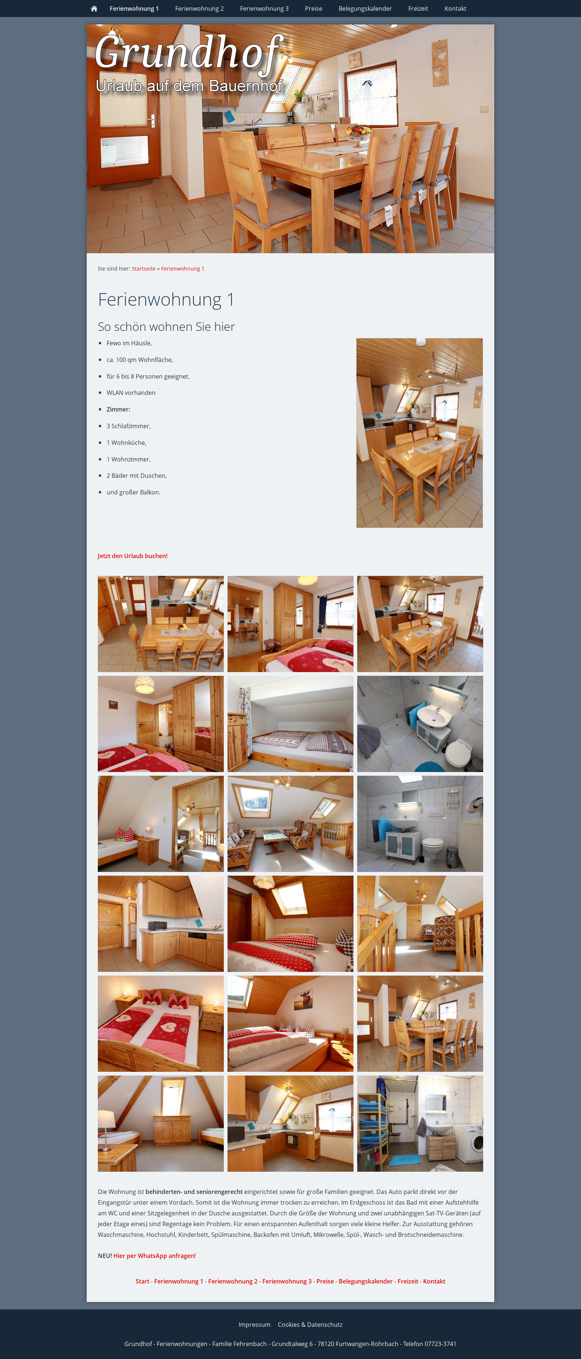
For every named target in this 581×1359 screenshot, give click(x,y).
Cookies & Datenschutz (310, 1325)
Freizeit (408, 1281)
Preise (325, 1281)
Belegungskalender (366, 1281)
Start (142, 1281)
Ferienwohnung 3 (287, 1281)
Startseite (144, 268)
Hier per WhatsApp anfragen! (154, 1256)
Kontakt (434, 1281)
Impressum (254, 1325)
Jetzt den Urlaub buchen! (132, 556)
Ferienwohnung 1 (183, 268)
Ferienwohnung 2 (233, 1281)
